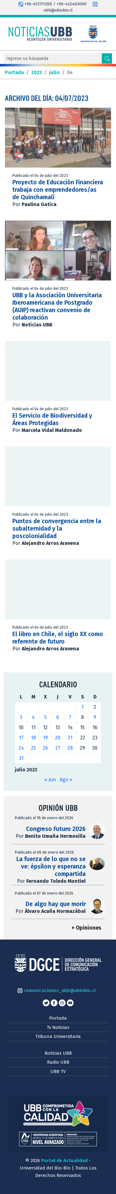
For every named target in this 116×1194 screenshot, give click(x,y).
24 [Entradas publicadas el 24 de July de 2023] (21, 748)
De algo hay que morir (56, 904)
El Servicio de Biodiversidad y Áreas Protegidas (52, 419)
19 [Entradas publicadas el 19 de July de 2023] (45, 738)
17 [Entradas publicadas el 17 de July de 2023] (21, 738)
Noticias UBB (58, 1053)
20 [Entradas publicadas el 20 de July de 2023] (57, 738)
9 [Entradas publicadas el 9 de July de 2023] (94, 717)
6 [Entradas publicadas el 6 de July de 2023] (57, 717)
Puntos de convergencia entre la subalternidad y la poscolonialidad (56, 529)
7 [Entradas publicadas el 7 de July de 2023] (70, 717)
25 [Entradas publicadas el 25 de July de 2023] (33, 748)
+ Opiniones (86, 928)
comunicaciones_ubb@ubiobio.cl (57, 990)
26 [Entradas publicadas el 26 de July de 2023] (45, 748)
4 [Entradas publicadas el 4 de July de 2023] (33, 717)
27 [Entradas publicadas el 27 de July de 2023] (57, 748)
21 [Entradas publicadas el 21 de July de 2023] (70, 738)
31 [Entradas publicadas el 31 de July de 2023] (21, 758)
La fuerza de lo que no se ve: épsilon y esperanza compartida (51, 866)
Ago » (66, 780)
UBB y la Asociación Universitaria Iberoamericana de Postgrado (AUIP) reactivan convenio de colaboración (57, 306)
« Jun (50, 780)
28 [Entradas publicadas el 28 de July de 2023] (70, 748)
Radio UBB (58, 1062)
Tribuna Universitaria (58, 1036)
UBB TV (58, 1071)
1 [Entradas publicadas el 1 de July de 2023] (82, 707)
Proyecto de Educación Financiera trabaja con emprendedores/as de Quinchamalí (57, 190)
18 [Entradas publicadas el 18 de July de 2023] (33, 738)
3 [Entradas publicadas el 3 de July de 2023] (21, 717)
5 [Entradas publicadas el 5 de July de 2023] (45, 717)
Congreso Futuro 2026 (56, 829)
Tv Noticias (58, 1027)
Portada (58, 1018)
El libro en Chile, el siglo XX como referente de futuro (57, 638)
